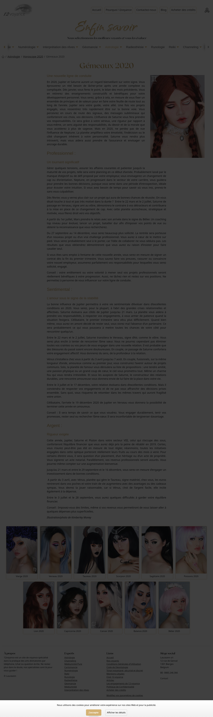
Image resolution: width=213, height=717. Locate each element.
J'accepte (93, 712)
